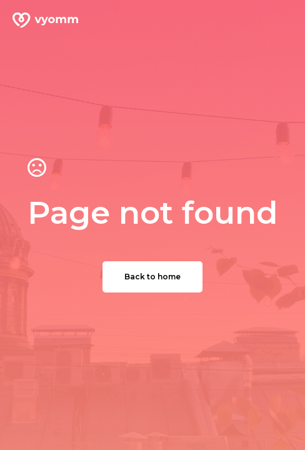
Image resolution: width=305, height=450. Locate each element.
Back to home (152, 276)
